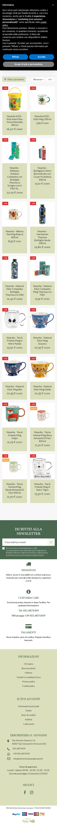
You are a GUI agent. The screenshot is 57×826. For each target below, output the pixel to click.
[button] (53, 4)
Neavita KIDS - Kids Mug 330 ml (42, 117)
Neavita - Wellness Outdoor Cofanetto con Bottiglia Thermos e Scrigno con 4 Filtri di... (14, 178)
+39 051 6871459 (21, 753)
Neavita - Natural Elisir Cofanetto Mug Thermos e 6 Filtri (42, 290)
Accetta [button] (41, 57)
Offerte (28, 672)
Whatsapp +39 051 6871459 (28, 615)
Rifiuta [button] (15, 57)
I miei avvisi (28, 724)
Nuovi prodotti (28, 668)
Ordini (28, 710)
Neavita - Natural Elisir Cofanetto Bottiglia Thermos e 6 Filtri (14, 290)
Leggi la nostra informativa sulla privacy (25, 555)
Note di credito (28, 715)
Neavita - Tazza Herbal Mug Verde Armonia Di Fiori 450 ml (14, 488)
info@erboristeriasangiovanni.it (28, 758)
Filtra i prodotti (14, 79)
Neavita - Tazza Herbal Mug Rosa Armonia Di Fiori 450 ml (42, 436)
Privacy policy (28, 681)
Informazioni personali (28, 706)
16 (50, 79)
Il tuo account (28, 699)
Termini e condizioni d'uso (28, 677)
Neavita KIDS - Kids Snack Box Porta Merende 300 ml (15, 120)
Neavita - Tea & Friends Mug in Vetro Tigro (42, 486)
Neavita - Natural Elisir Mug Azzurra (42, 340)
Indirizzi (28, 719)
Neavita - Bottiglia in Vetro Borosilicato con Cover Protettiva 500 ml (42, 173)
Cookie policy (28, 686)
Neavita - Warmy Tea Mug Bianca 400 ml (15, 234)
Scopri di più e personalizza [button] (28, 64)
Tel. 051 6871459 (28, 610)
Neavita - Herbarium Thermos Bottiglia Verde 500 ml (42, 237)
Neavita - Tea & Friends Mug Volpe (15, 435)
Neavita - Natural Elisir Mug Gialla (42, 388)
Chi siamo (28, 663)
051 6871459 (19, 748)
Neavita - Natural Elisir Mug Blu (14, 388)
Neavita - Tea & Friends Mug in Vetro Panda (15, 340)
